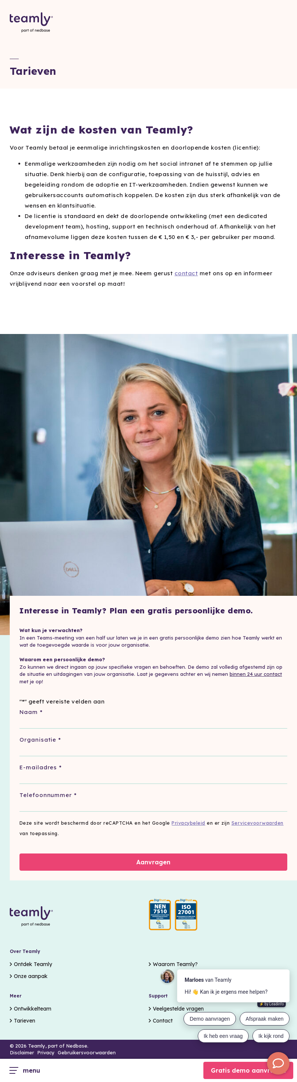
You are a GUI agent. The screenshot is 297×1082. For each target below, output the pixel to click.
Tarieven (24, 1020)
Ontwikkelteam (32, 1008)
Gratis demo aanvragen (248, 1070)
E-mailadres (40, 767)
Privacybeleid (188, 823)
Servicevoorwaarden (257, 823)
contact (186, 273)
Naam (31, 712)
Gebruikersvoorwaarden (87, 1052)
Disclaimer (22, 1052)
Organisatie (40, 740)
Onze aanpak (31, 976)
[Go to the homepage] (31, 22)
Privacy (46, 1052)
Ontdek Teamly (33, 964)
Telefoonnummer (48, 795)
